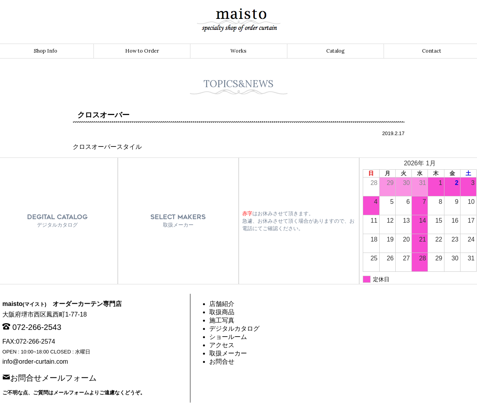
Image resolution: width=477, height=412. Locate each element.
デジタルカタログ (234, 328)
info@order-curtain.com (35, 361)
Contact (431, 51)
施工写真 (221, 320)
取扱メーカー (228, 353)
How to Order (142, 51)
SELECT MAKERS (178, 220)
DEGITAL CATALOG (57, 220)
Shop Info (45, 51)
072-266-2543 (37, 327)
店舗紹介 (221, 303)
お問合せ (221, 361)
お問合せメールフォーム (53, 377)
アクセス (221, 345)
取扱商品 (221, 312)
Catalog (335, 51)
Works (238, 51)
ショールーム (228, 336)
